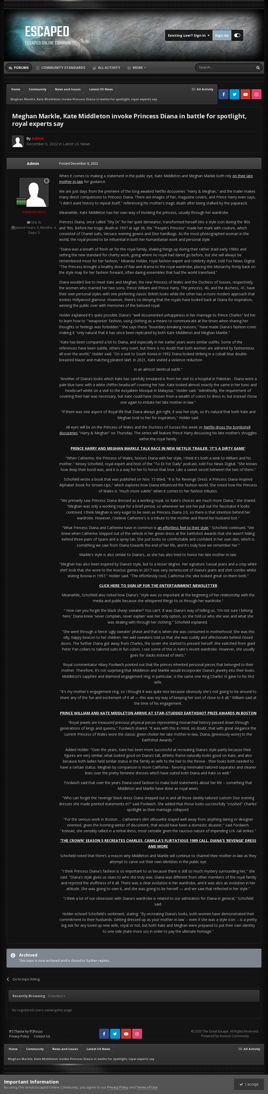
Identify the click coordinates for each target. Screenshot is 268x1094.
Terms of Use (147, 1087)
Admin (33, 163)
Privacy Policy (19, 1036)
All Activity (108, 67)
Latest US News (76, 143)
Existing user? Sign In (189, 35)
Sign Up (222, 35)
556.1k (34, 222)
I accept (249, 1084)
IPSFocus (36, 1031)
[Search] (211, 67)
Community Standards (63, 67)
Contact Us (42, 1036)
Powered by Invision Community (225, 1036)
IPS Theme (16, 1031)
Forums (21, 67)
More (137, 67)
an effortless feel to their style (183, 527)
